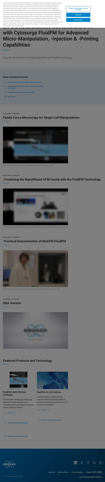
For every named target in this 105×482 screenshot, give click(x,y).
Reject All (78, 15)
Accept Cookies (78, 20)
